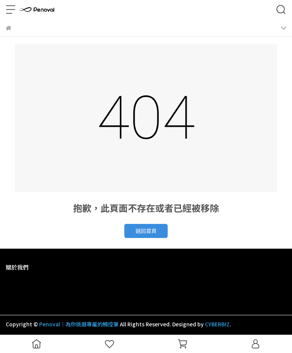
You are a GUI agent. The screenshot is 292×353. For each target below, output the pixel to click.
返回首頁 (146, 231)
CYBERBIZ (217, 324)
